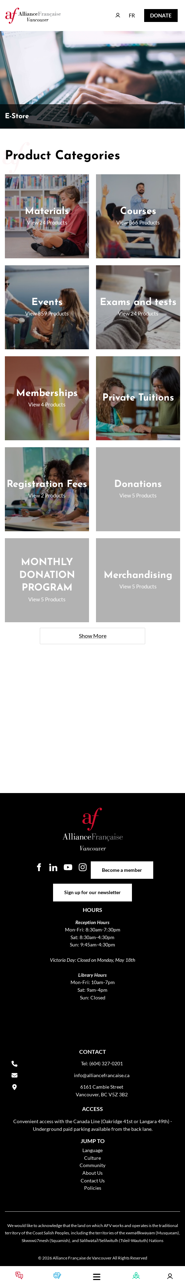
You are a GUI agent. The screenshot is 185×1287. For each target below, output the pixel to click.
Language (92, 1150)
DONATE (155, 13)
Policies (92, 1188)
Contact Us (93, 1180)
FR (127, 12)
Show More (92, 635)
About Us (92, 1173)
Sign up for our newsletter (93, 887)
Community (92, 1165)
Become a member (122, 865)
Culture (92, 1158)
